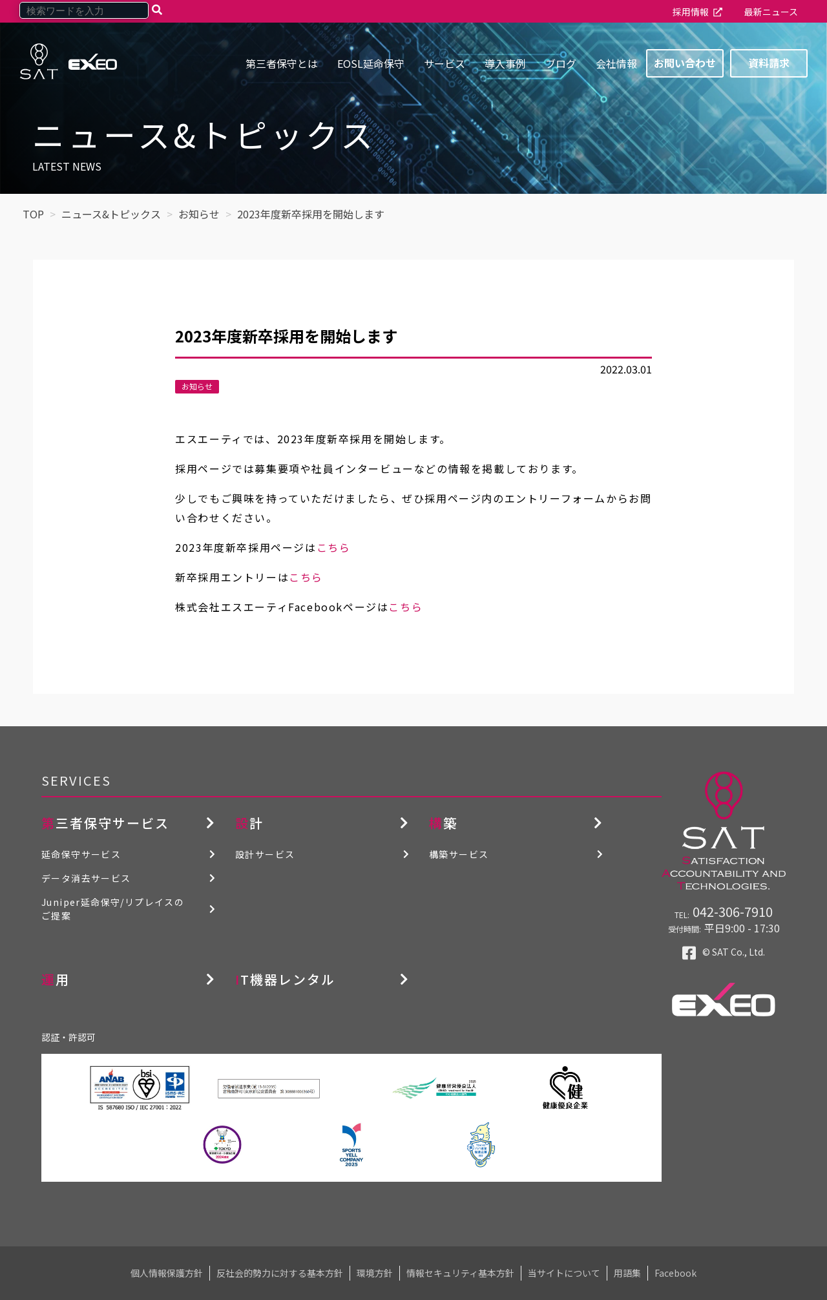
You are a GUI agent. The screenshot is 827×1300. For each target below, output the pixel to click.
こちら (334, 547)
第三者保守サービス (105, 822)
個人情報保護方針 (167, 1272)
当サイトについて (564, 1272)
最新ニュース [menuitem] (771, 11)
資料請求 (769, 62)
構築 (443, 822)
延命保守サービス (81, 854)
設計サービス (265, 854)
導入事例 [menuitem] (505, 63)
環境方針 (375, 1272)
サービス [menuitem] (444, 63)
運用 (55, 979)
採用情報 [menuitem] (691, 11)
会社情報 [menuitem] (616, 63)
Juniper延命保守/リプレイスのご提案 (112, 909)
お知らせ (197, 386)
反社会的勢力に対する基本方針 (279, 1272)
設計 (249, 822)
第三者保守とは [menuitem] (282, 63)
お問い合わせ (685, 62)
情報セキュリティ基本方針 (460, 1272)
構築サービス (458, 854)
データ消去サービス (86, 878)
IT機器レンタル (285, 979)
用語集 (627, 1272)
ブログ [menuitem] (560, 63)
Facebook (675, 1272)
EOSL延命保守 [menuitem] (370, 63)
